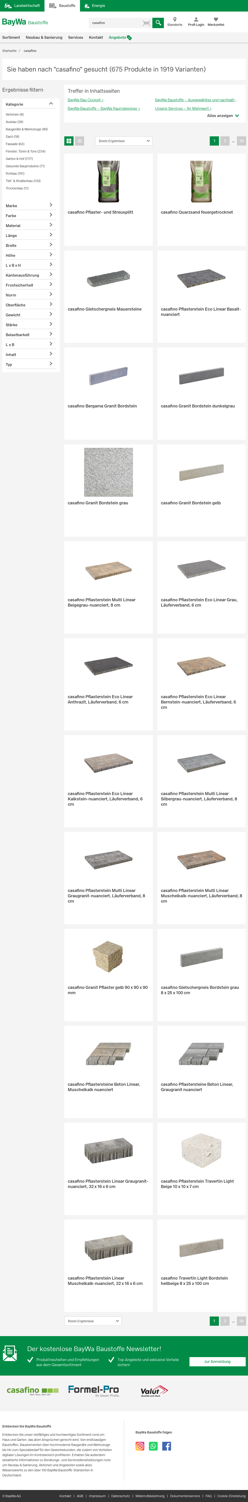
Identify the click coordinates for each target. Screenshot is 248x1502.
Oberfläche (15, 305)
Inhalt (11, 354)
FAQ (209, 1496)
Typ (9, 364)
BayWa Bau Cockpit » (85, 100)
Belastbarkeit (18, 334)
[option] (32, 1391)
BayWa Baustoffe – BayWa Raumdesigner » (104, 108)
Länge (11, 235)
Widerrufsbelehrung (150, 1496)
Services (75, 37)
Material (13, 225)
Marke (11, 205)
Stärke (11, 325)
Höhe (10, 255)
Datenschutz (120, 1496)
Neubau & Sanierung (44, 37)
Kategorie (14, 104)
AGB (80, 1496)
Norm (11, 295)
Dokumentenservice (185, 1496)
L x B (10, 344)
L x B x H (13, 265)
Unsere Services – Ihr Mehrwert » (183, 108)
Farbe (11, 215)
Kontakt (96, 37)
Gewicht (13, 315)
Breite (11, 245)
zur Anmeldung (217, 1361)
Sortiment (11, 37)
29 (241, 140)
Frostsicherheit (19, 285)
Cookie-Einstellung (231, 1496)
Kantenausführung (22, 275)
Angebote (117, 37)
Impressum (97, 1496)
